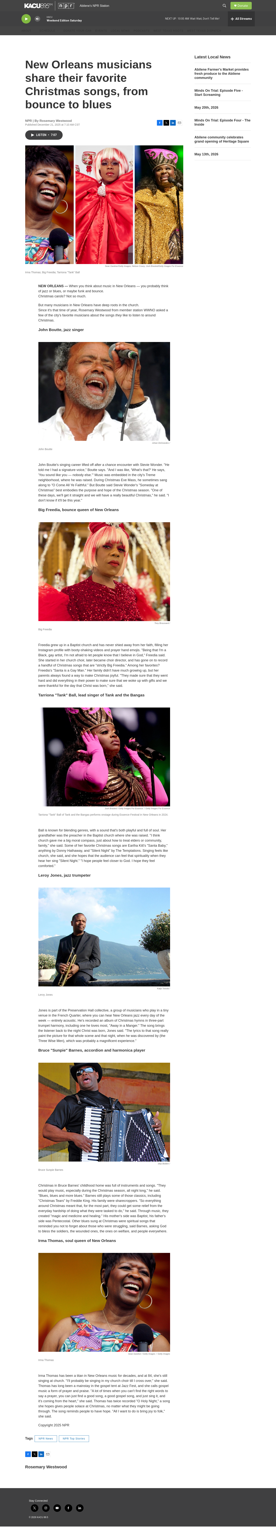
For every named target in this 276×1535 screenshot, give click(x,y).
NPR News (46, 1447)
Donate (245, 10)
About (26, 39)
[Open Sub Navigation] (34, 39)
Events (101, 39)
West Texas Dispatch (204, 39)
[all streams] (241, 27)
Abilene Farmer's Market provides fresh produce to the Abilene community (222, 82)
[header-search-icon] (226, 10)
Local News (120, 39)
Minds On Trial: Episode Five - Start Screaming (219, 101)
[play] (26, 27)
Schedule (47, 39)
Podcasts (142, 39)
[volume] (37, 27)
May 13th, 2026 (206, 163)
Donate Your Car (77, 39)
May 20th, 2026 (206, 116)
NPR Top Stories (74, 1447)
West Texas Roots (168, 39)
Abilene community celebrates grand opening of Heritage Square (222, 148)
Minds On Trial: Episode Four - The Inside (223, 131)
